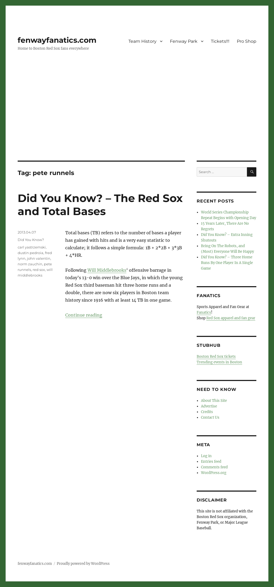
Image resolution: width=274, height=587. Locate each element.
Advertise (209, 406)
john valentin (38, 258)
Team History (142, 41)
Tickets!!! (220, 41)
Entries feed (211, 461)
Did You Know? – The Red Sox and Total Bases (100, 205)
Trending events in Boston (219, 362)
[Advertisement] (138, 121)
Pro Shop (246, 41)
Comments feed (214, 467)
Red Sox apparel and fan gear (230, 318)
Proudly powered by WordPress (83, 563)
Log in (206, 456)
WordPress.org (213, 473)
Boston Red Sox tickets (216, 356)
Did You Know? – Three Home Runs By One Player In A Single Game (227, 263)
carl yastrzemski (32, 247)
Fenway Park (183, 41)
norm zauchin (30, 264)
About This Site (214, 400)
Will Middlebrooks (106, 270)
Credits (207, 412)
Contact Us (210, 417)
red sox (39, 269)
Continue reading (83, 315)
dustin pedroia (30, 253)
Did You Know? (31, 240)
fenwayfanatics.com (57, 40)
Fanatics (204, 312)
